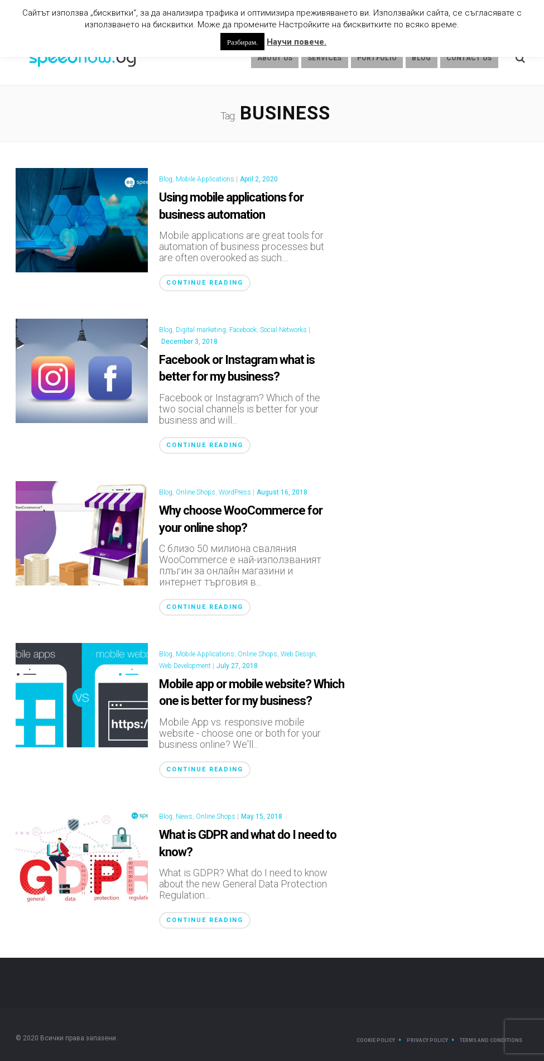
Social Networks (283, 330)
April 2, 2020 (259, 179)
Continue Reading (204, 282)
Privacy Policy (427, 1040)
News (184, 816)
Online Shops (195, 492)
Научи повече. (296, 42)
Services (324, 58)
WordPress (235, 492)
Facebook (243, 330)
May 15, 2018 (261, 816)
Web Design (298, 654)
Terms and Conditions (491, 1040)
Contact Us (469, 58)
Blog (421, 58)
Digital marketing (201, 330)
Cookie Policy (376, 1040)
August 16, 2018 (282, 492)
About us (274, 58)
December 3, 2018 (189, 341)
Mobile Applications (205, 179)
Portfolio (377, 58)
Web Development (185, 666)
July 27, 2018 (237, 666)
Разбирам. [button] (242, 41)
